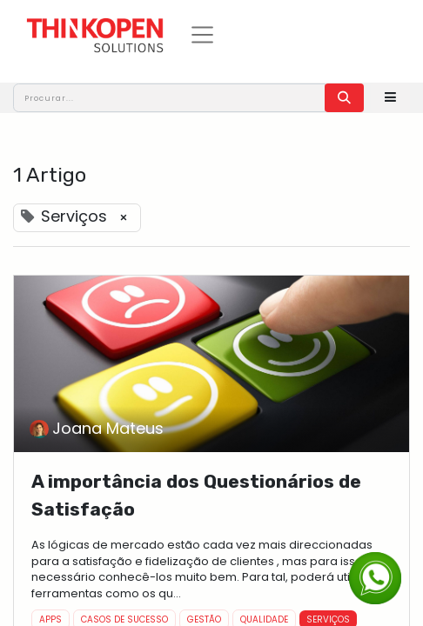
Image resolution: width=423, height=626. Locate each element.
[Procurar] (344, 97)
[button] (390, 98)
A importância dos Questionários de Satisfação (196, 495)
